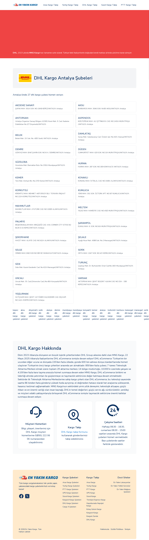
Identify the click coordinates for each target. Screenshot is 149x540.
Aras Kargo (91, 482)
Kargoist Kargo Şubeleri (72, 500)
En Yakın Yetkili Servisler (120, 486)
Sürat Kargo (91, 496)
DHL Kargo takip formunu (74, 431)
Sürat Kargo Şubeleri (71, 496)
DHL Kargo (91, 520)
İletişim (127, 529)
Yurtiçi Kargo (91, 486)
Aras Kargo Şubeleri (71, 482)
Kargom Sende (92, 516)
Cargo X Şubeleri (69, 507)
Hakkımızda (104, 529)
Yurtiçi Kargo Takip (70, 5)
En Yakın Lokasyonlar (122, 482)
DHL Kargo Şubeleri (70, 503)
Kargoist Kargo (92, 513)
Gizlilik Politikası (117, 529)
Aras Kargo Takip (50, 5)
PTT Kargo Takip (128, 5)
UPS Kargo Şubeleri (70, 493)
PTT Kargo (91, 489)
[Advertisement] (74, 32)
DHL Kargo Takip (89, 5)
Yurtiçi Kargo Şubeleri (71, 486)
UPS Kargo (91, 493)
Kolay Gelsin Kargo (94, 509)
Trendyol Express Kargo (96, 500)
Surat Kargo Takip (109, 5)
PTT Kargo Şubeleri (70, 489)
